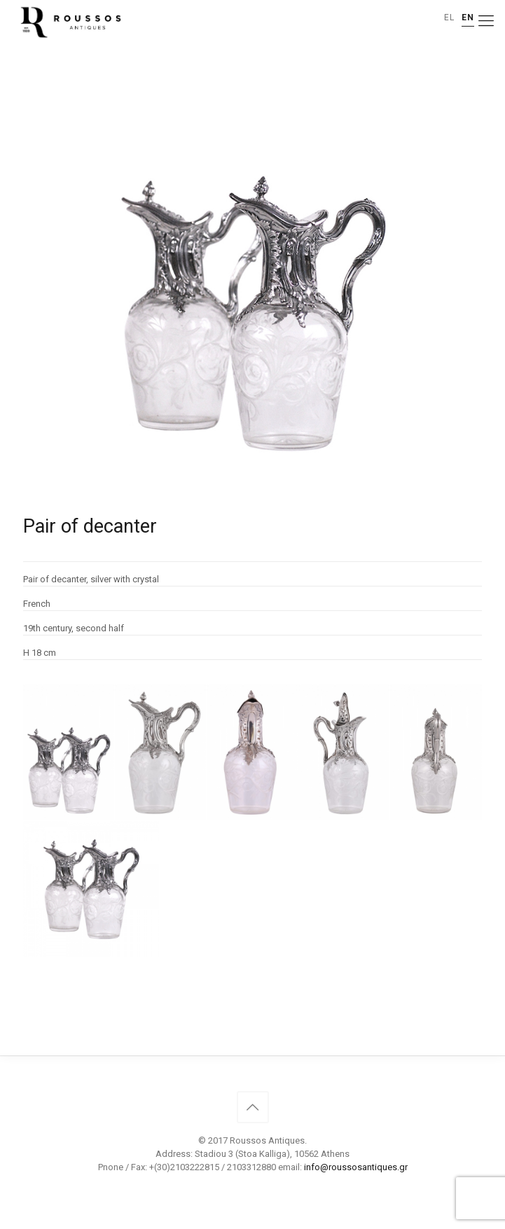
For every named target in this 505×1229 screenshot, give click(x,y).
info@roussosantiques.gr (356, 1167)
